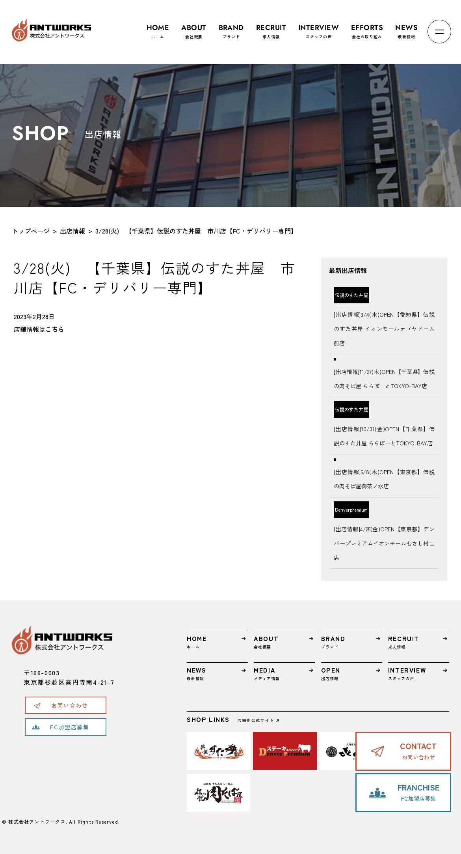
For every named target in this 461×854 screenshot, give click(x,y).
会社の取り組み (367, 27)
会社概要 (193, 27)
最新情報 (406, 27)
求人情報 (271, 27)
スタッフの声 (318, 27)
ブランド (231, 27)
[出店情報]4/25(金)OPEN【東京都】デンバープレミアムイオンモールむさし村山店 (384, 543)
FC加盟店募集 (69, 727)
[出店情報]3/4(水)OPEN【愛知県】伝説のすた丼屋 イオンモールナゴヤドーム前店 (384, 328)
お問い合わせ (69, 705)
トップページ (31, 230)
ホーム (158, 27)
